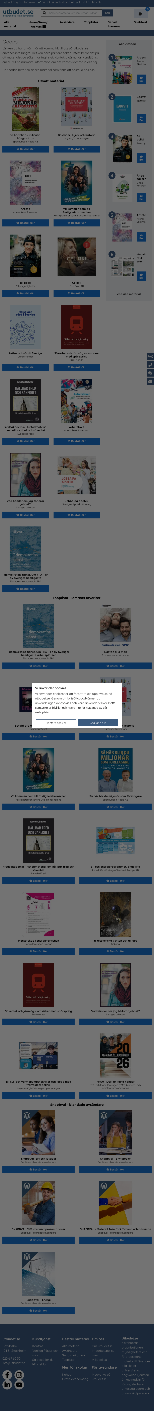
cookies (58, 694)
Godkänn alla (98, 722)
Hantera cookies (56, 722)
